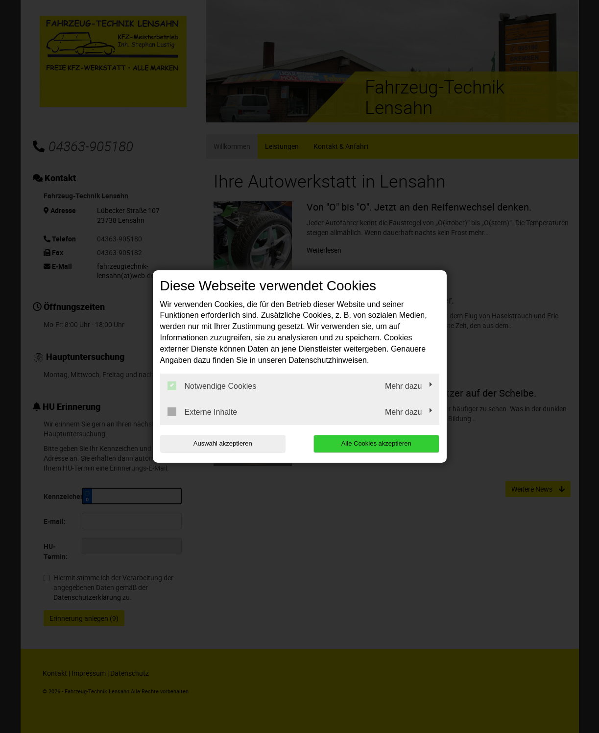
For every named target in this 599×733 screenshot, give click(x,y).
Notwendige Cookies (212, 385)
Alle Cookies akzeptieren (376, 443)
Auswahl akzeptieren (222, 443)
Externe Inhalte (203, 411)
